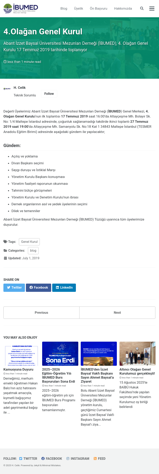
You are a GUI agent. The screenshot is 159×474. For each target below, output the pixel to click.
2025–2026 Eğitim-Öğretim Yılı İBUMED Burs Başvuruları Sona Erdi (58, 375)
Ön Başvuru (98, 8)
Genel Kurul (29, 242)
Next (117, 313)
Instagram (77, 459)
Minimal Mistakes (51, 465)
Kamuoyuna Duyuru (18, 369)
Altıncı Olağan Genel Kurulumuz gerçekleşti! (137, 371)
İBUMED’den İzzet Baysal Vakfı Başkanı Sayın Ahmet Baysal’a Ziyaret (97, 375)
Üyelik (78, 8)
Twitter (28, 459)
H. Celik (20, 88)
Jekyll (37, 465)
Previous (41, 313)
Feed (99, 459)
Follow (49, 94)
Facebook (51, 459)
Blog (63, 8)
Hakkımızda (123, 8)
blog (33, 250)
